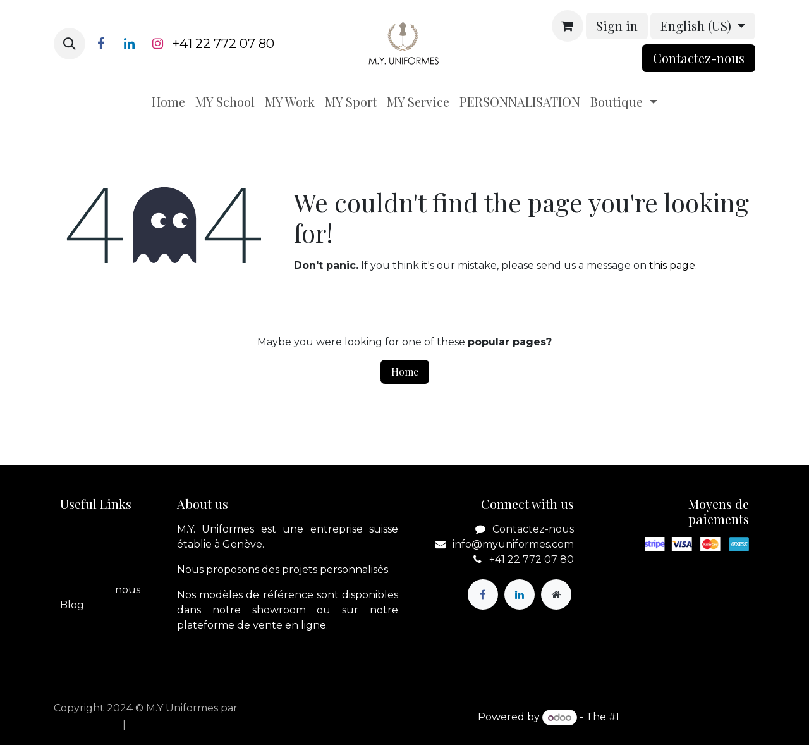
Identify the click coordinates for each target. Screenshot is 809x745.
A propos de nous (104, 544)
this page (672, 265)
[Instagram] (157, 43)
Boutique (84, 559)
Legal (74, 575)
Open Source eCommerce (688, 717)
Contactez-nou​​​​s (699, 57)
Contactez (86, 590)
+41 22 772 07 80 (223, 43)
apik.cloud (266, 708)
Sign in (617, 25)
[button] (69, 43)
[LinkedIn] (129, 43)
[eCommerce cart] (567, 26)
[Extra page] (556, 594)
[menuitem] (168, 101)
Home (404, 371)
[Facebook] (100, 43)
